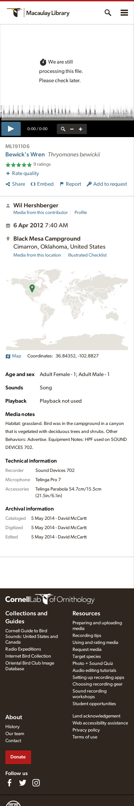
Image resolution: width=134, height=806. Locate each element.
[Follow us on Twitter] (23, 783)
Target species (87, 656)
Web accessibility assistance (100, 723)
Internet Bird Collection (28, 656)
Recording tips (87, 635)
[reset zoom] (63, 129)
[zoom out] (72, 129)
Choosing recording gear (98, 684)
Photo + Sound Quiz (93, 663)
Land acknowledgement (96, 716)
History (12, 726)
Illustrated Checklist (87, 255)
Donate (18, 756)
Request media (87, 649)
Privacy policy (86, 730)
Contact (13, 740)
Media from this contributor (40, 212)
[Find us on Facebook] (9, 783)
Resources (86, 614)
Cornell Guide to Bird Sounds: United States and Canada (31, 637)
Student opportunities (94, 704)
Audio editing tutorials (94, 670)
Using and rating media (95, 642)
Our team (14, 733)
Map (13, 356)
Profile (81, 212)
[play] (11, 129)
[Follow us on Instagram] (36, 783)
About (13, 717)
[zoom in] (80, 129)
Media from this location (37, 255)
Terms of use (85, 737)
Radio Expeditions (23, 649)
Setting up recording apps (98, 677)
